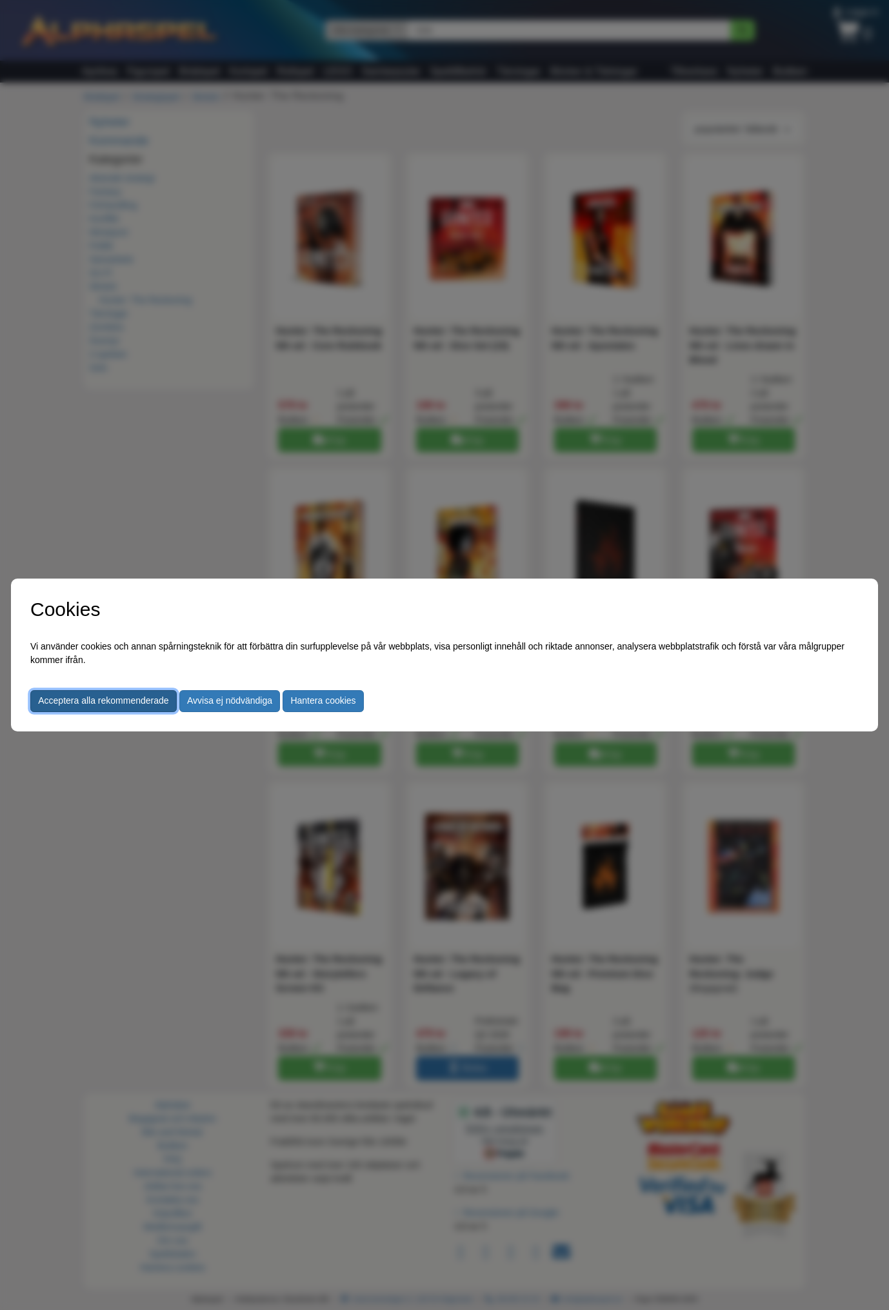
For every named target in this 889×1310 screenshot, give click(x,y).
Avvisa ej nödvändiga (229, 700)
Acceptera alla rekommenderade (103, 700)
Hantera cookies (322, 700)
